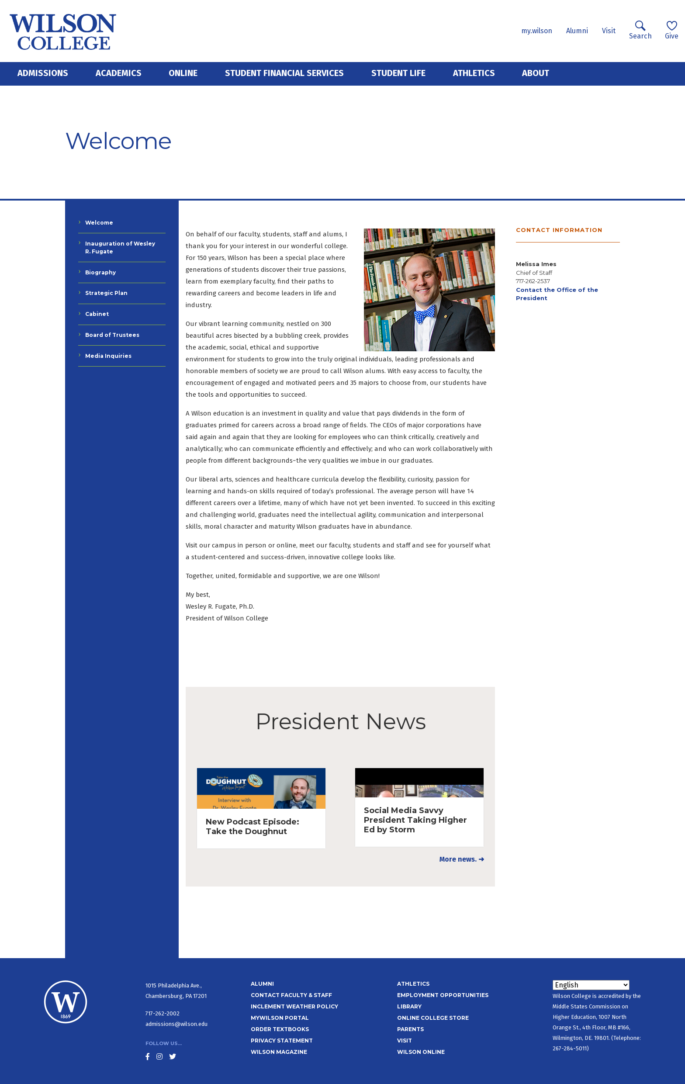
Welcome (99, 222)
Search (640, 30)
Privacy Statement (282, 1040)
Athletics (474, 73)
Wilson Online (421, 1052)
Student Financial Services (284, 73)
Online (183, 73)
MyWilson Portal (280, 1018)
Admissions (42, 73)
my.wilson (536, 31)
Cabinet (97, 314)
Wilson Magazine (279, 1052)
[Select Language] (591, 985)
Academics (119, 73)
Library (409, 1006)
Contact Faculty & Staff (291, 995)
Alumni (577, 31)
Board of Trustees (112, 335)
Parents (410, 1029)
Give (671, 30)
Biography (100, 272)
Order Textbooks (280, 1029)
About (535, 73)
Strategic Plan (106, 293)
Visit (609, 31)
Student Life (398, 73)
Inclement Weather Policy (294, 1006)
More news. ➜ (461, 859)
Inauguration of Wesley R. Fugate (120, 247)
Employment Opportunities (442, 995)
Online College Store (433, 1018)
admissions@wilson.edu (176, 1024)
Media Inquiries (108, 356)
